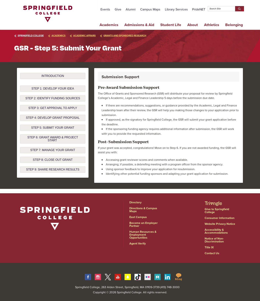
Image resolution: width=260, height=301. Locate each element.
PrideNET (198, 9)
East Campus (138, 217)
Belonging (234, 25)
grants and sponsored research (126, 35)
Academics (109, 25)
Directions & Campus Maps (143, 209)
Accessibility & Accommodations (216, 231)
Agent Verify (137, 243)
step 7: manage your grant (52, 150)
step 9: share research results (52, 169)
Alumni (131, 9)
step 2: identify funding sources (52, 98)
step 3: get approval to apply (52, 108)
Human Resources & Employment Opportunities (142, 235)
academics (58, 35)
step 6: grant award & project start (52, 139)
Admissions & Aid (139, 25)
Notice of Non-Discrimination (214, 240)
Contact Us (212, 253)
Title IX (209, 247)
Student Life (170, 25)
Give (118, 9)
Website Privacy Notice (220, 224)
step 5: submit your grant (52, 127)
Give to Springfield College (217, 210)
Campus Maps (150, 9)
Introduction (52, 75)
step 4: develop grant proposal (53, 117)
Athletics (211, 25)
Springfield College (29, 35)
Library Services (176, 9)
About (192, 25)
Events (105, 9)
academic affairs (85, 35)
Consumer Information (219, 218)
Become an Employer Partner (143, 224)
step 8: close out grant (52, 159)
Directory (135, 202)
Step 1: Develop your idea (52, 88)
